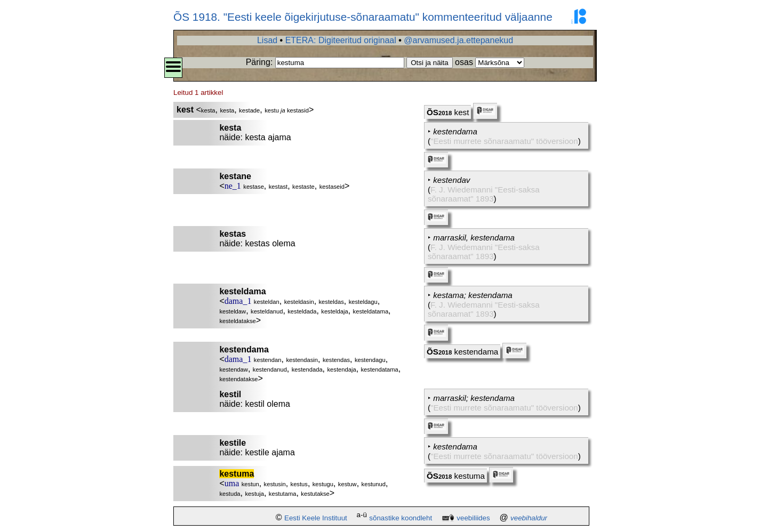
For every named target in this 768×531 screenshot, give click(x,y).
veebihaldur (528, 518)
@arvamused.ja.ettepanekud (458, 40)
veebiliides (473, 518)
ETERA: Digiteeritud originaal (340, 40)
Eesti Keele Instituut (315, 518)
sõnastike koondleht (400, 518)
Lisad (267, 40)
